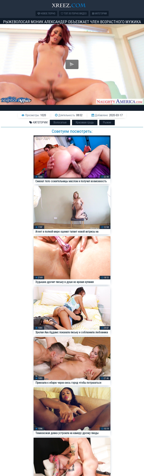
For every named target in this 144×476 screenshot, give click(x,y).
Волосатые (60, 122)
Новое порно (46, 13)
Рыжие (107, 122)
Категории (99, 13)
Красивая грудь (85, 122)
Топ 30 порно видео (74, 13)
